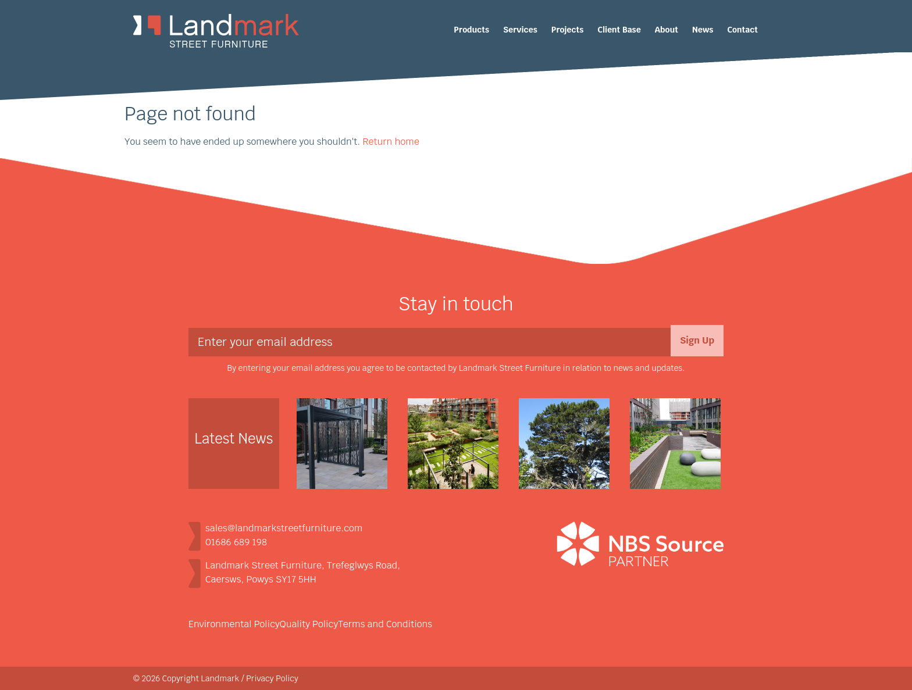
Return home (390, 141)
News (702, 29)
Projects (567, 29)
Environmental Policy (234, 624)
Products (471, 29)
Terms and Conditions (385, 624)
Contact (742, 29)
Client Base (619, 29)
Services (520, 29)
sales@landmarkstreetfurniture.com (283, 528)
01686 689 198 (236, 542)
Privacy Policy (272, 678)
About (666, 29)
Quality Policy (309, 624)
